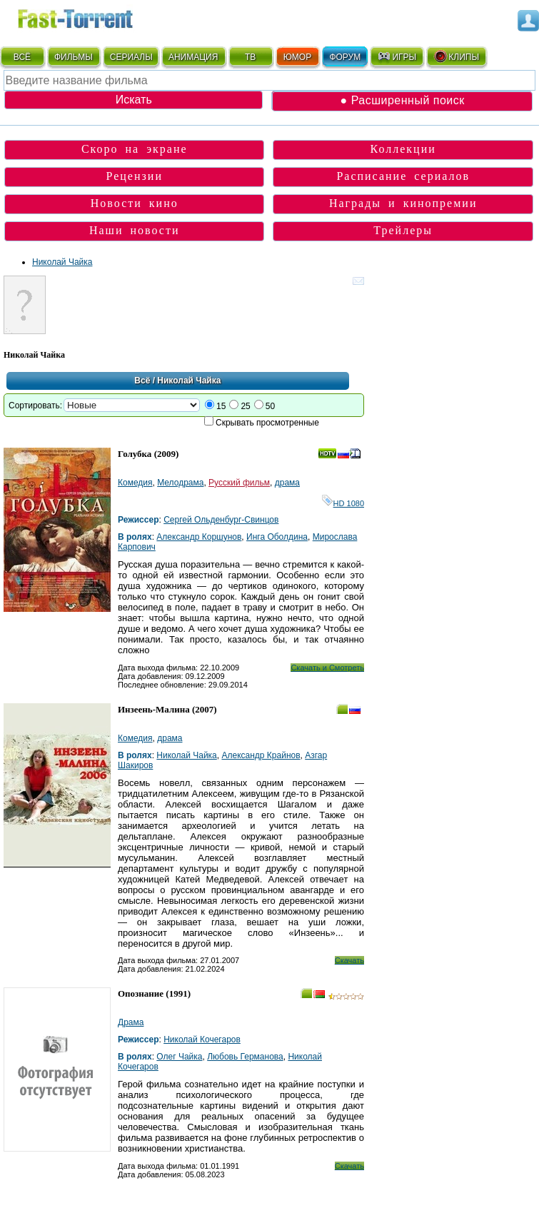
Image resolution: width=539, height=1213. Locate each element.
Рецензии (134, 176)
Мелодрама (180, 483)
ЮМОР (297, 57)
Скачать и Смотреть (327, 667)
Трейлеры (403, 230)
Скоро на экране (134, 149)
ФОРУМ (345, 57)
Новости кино (134, 203)
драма (287, 483)
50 (270, 406)
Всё (142, 381)
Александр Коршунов (198, 537)
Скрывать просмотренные (267, 423)
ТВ (250, 57)
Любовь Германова (245, 1057)
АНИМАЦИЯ (193, 57)
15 (221, 406)
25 (245, 406)
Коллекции (403, 149)
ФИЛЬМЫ (73, 57)
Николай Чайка (62, 262)
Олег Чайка (179, 1057)
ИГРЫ (396, 56)
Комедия (135, 483)
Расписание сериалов (403, 176)
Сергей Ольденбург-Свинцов (220, 520)
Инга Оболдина (277, 537)
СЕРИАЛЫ (131, 57)
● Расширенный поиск (403, 100)
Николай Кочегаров (202, 1040)
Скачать (349, 960)
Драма (130, 1022)
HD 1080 (343, 503)
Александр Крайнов (260, 755)
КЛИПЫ (456, 56)
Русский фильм (239, 483)
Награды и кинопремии (403, 203)
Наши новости (134, 230)
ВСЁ (22, 57)
